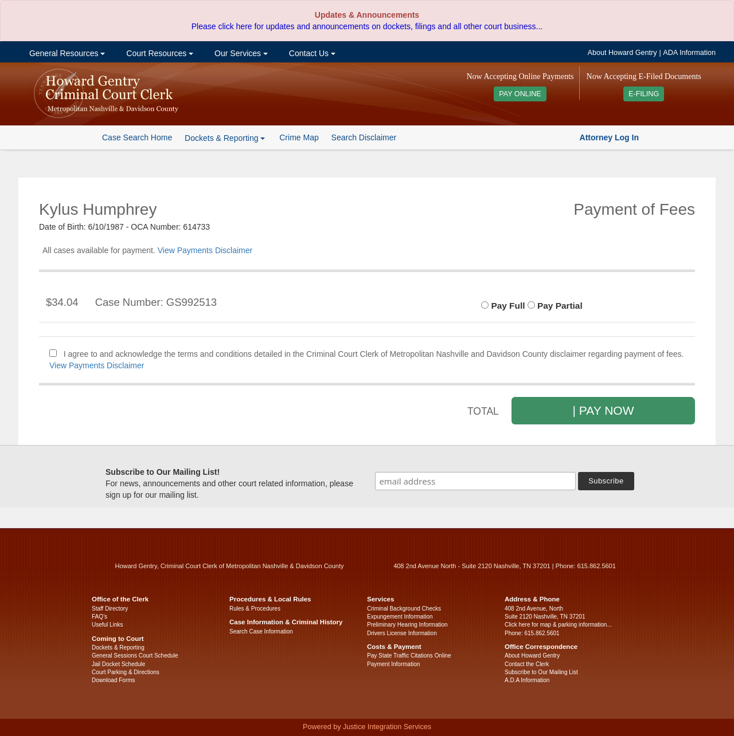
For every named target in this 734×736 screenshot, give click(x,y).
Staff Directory (110, 608)
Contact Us (311, 53)
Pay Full (503, 305)
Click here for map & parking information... (558, 624)
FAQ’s (99, 616)
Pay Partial (555, 305)
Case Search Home (137, 137)
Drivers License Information (402, 633)
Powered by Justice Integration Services (367, 727)
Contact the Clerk (527, 664)
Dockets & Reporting (118, 647)
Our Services (240, 53)
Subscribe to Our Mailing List (541, 672)
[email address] (475, 481)
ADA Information (689, 53)
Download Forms (113, 680)
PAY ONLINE (520, 94)
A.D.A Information (527, 680)
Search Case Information (261, 631)
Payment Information (393, 664)
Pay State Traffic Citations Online (409, 655)
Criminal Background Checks (404, 608)
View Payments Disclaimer (205, 250)
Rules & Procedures (254, 608)
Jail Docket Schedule (118, 664)
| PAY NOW (603, 410)
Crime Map (298, 137)
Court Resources (158, 53)
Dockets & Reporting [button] (225, 138)
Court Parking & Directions (125, 672)
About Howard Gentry (622, 53)
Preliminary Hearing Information (407, 624)
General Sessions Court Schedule (135, 655)
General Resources (66, 53)
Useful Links (107, 624)
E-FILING (643, 94)
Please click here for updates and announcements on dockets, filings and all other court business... (367, 26)
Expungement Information (400, 616)
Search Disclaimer (364, 137)
